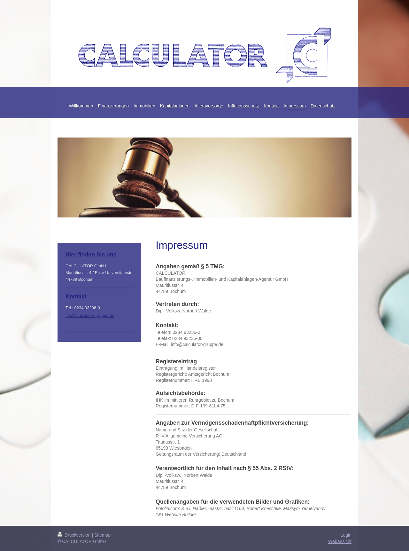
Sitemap (102, 535)
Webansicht (339, 541)
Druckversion (75, 535)
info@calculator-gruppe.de (90, 315)
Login (346, 535)
